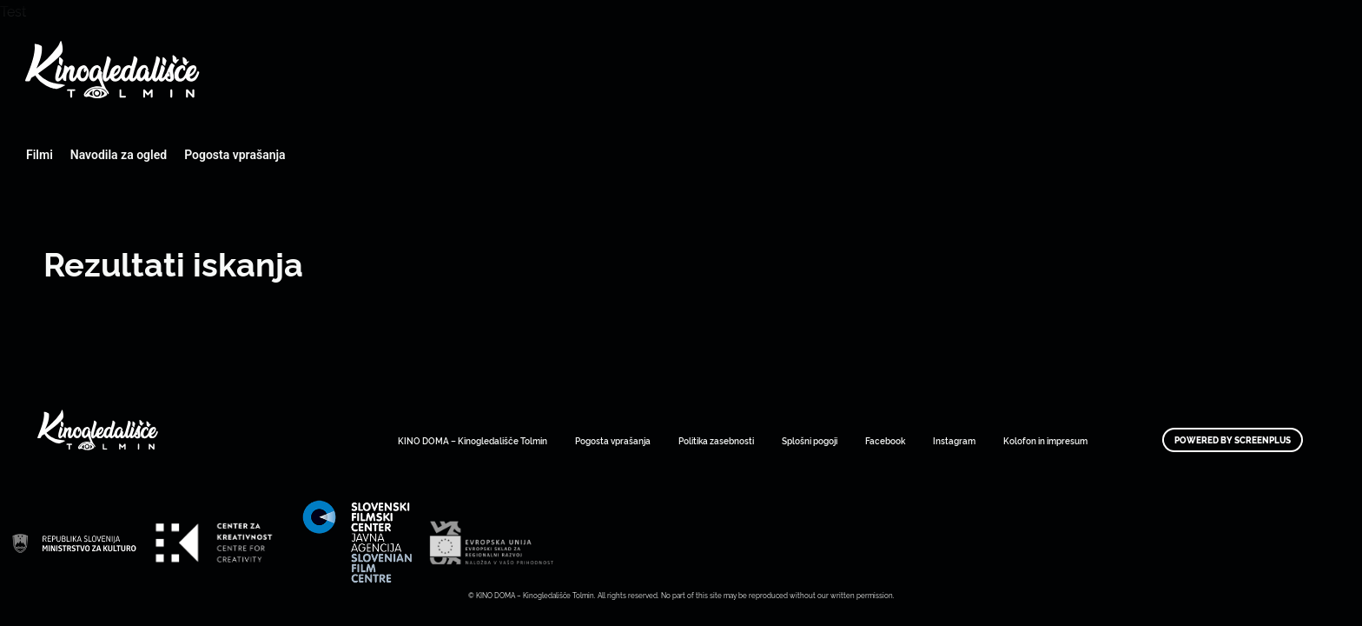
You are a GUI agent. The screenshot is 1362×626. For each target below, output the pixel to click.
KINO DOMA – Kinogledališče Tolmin (472, 440)
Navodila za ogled (118, 155)
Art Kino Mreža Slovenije (74, 542)
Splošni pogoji (809, 440)
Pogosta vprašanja (234, 155)
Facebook (885, 440)
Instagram (954, 440)
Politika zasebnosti (716, 440)
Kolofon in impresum (1045, 440)
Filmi (39, 155)
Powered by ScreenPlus (1232, 440)
